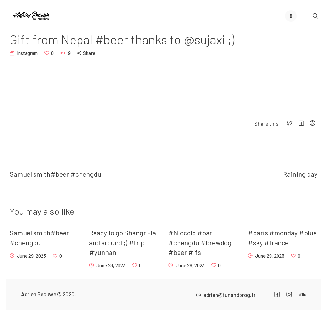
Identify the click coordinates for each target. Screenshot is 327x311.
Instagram (27, 53)
